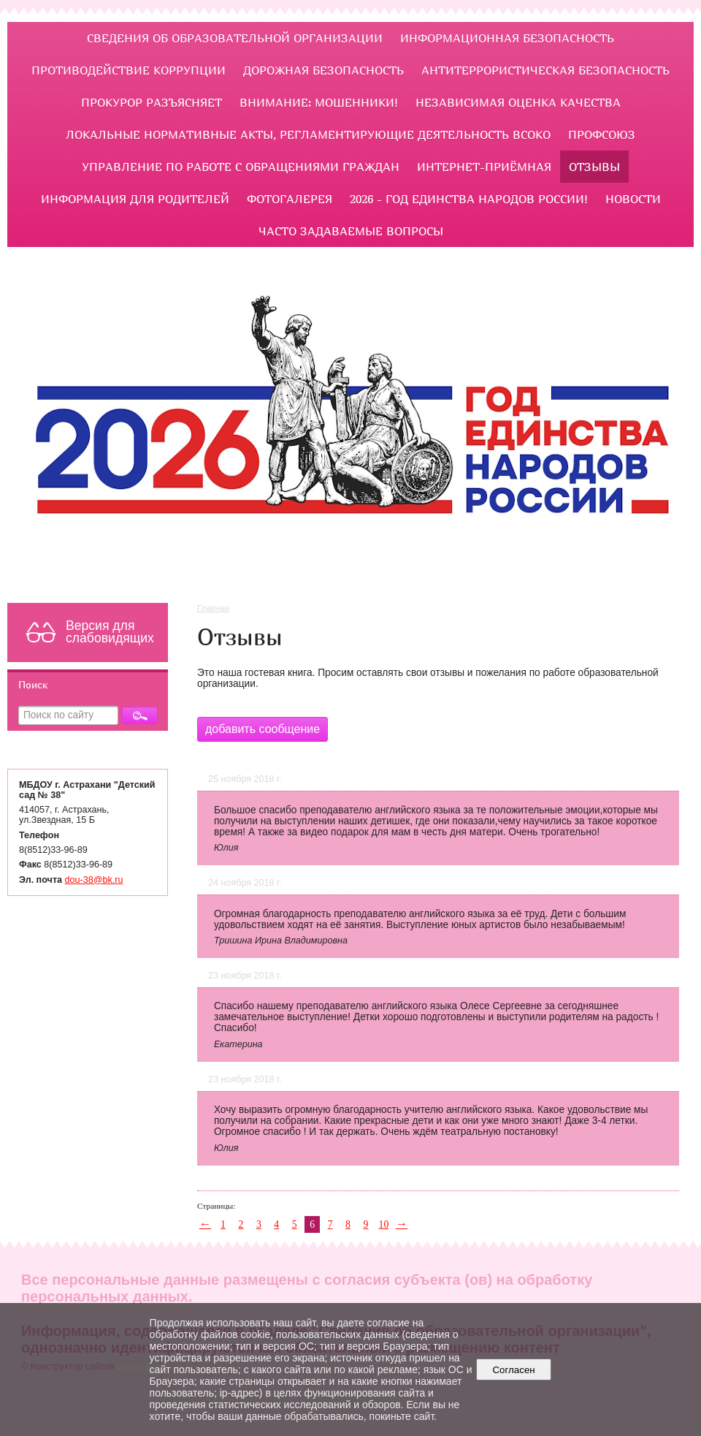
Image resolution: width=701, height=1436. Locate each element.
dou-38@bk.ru (94, 880)
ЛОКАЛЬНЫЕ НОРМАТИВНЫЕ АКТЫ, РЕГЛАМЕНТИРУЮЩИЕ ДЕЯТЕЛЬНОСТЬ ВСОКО (308, 134)
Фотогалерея (289, 198)
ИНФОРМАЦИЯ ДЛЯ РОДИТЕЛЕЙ (135, 198)
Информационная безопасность (507, 38)
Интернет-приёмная (484, 166)
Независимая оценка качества (518, 102)
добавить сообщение (262, 729)
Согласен (513, 1369)
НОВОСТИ (633, 198)
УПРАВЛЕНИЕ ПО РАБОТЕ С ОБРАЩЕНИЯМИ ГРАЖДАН (240, 166)
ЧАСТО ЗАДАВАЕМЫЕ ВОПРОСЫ (350, 231)
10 (384, 1224)
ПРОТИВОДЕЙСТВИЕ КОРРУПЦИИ (128, 70)
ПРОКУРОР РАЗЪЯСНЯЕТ (151, 102)
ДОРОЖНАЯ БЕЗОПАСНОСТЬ (323, 70)
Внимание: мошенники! (319, 102)
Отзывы (594, 166)
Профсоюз (601, 134)
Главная (213, 608)
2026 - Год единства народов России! (469, 198)
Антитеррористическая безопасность (545, 70)
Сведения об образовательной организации (235, 38)
